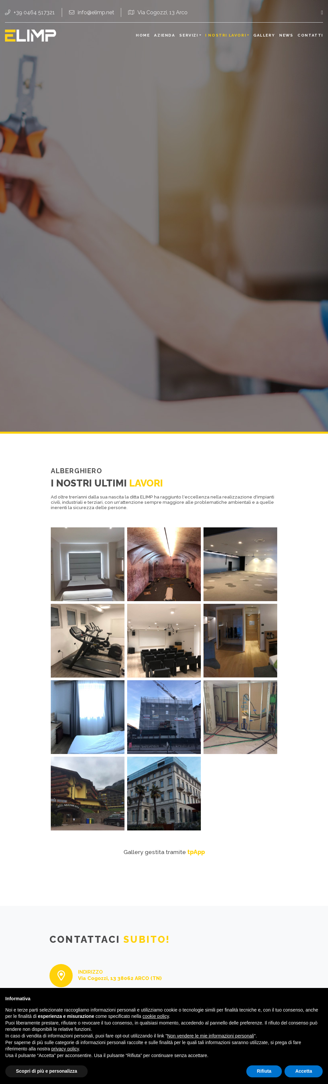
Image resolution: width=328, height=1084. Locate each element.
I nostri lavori (225, 35)
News (286, 35)
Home (143, 35)
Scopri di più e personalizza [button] (46, 1071)
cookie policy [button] (155, 1016)
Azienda (164, 35)
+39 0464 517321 (30, 12)
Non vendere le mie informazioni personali (210, 1035)
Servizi (188, 35)
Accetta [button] (303, 1071)
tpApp (196, 851)
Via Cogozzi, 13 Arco (158, 12)
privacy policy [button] (65, 1048)
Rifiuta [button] (264, 1071)
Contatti (310, 35)
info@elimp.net (91, 12)
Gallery (264, 35)
